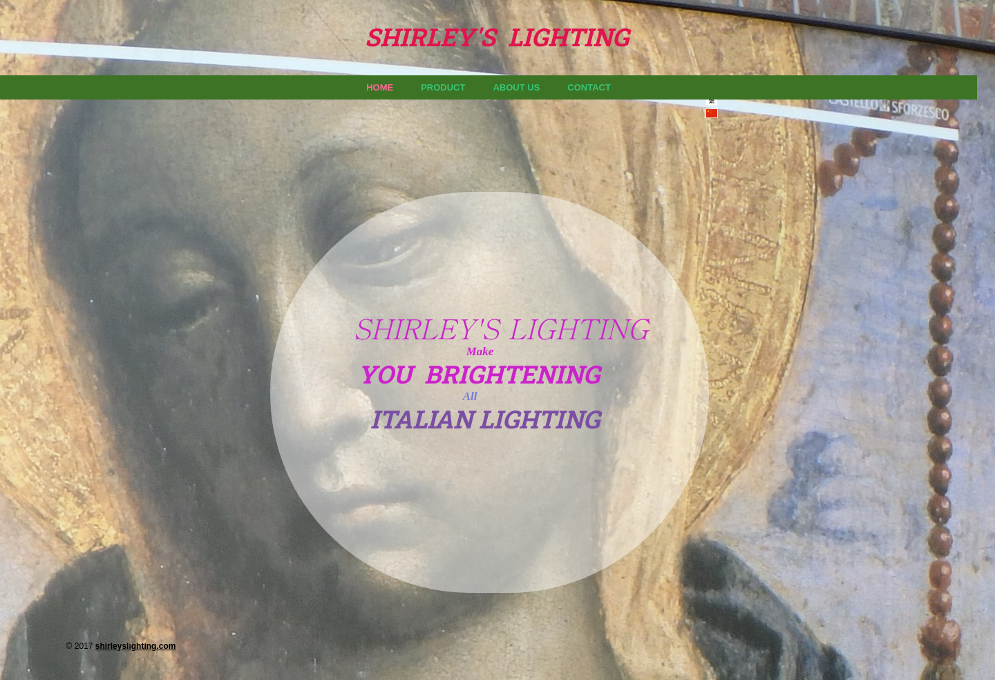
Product (443, 87)
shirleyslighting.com (135, 646)
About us (516, 87)
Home (379, 87)
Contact (589, 87)
